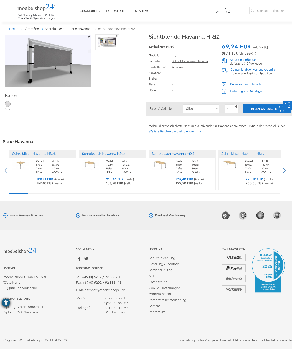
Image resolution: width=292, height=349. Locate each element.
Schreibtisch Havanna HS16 (173, 154)
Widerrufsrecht (160, 294)
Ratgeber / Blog (161, 270)
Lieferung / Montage (164, 264)
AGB (152, 276)
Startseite (13, 29)
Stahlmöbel (146, 11)
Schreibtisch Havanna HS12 (103, 154)
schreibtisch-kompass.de (273, 340)
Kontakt (154, 306)
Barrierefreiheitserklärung (167, 300)
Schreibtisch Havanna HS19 (242, 154)
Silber (14, 105)
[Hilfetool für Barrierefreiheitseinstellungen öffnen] (6, 303)
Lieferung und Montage (242, 91)
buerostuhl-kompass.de (237, 340)
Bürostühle (117, 11)
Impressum (157, 312)
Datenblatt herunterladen (242, 84)
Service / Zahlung (162, 258)
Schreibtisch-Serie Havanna (190, 61)
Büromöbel (89, 11)
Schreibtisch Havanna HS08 (34, 154)
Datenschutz (158, 282)
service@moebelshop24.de (106, 290)
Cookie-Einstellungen (165, 288)
